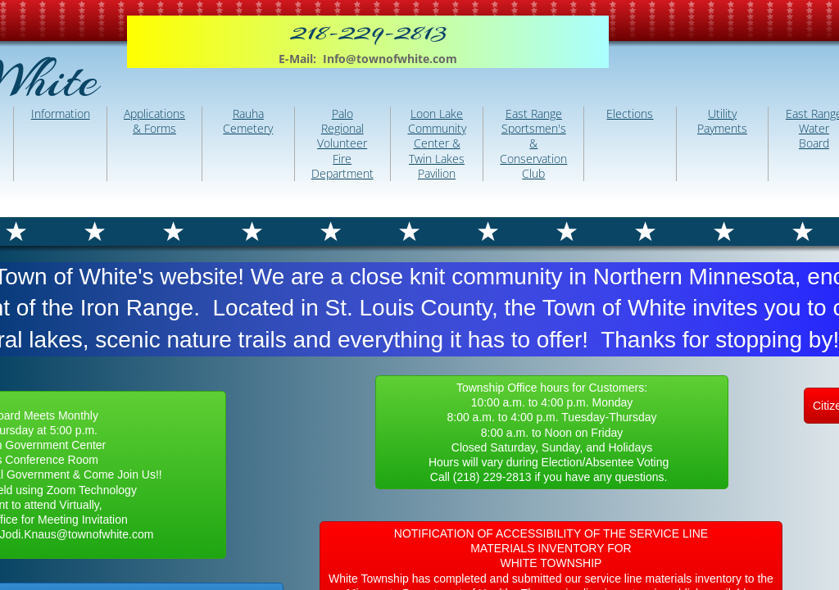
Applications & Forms (154, 121)
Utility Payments (722, 121)
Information (60, 113)
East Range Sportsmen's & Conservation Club (533, 143)
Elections (629, 113)
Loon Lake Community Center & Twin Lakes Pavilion (437, 143)
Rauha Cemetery (248, 121)
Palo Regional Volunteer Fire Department (342, 143)
